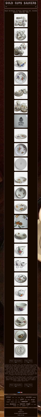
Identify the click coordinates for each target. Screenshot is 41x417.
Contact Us (21, 411)
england (35, 404)
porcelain (29, 397)
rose (26, 399)
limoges (33, 399)
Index (20, 409)
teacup (14, 405)
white (24, 397)
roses (32, 404)
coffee (33, 402)
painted (23, 405)
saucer (24, 402)
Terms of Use (21, 415)
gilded (29, 402)
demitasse (13, 404)
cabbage (7, 404)
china (12, 402)
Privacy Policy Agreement (20, 413)
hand (27, 405)
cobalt (13, 397)
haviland (34, 397)
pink (16, 402)
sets (20, 405)
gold (22, 399)
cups (28, 404)
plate (22, 397)
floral (19, 402)
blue (29, 399)
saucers (22, 404)
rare (16, 397)
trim (18, 404)
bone (19, 397)
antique (8, 397)
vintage (9, 399)
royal (8, 402)
